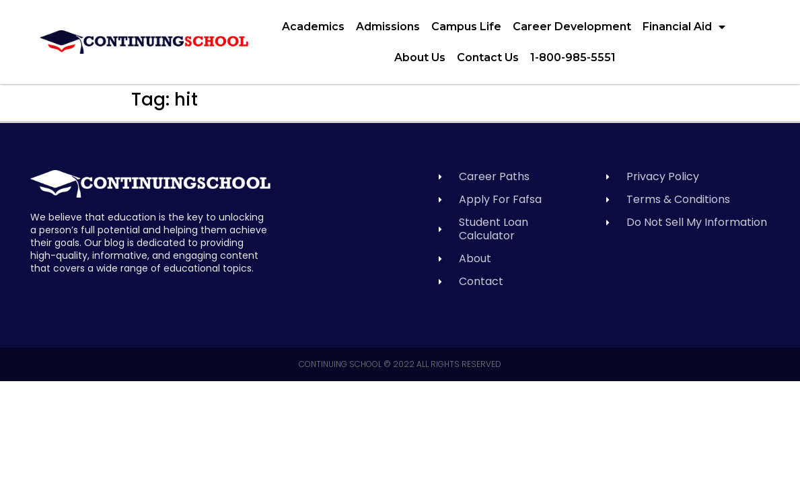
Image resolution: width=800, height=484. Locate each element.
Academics (313, 26)
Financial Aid (684, 27)
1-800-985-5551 (573, 57)
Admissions (388, 26)
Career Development (572, 26)
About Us (419, 57)
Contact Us (488, 57)
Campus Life (466, 26)
